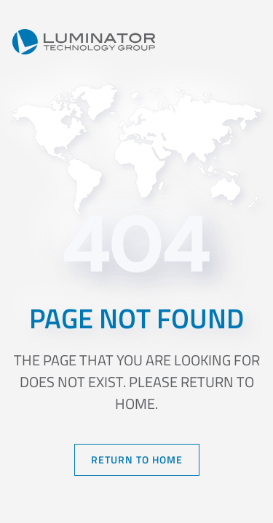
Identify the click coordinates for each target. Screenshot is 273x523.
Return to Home (137, 459)
